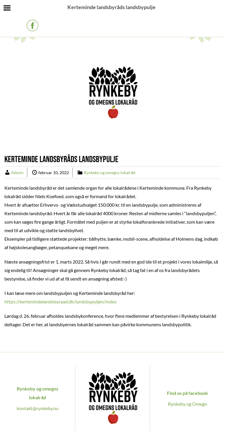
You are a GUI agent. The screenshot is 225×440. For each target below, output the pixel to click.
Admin (17, 172)
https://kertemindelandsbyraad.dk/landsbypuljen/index (60, 301)
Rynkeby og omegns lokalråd (109, 172)
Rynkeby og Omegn (187, 404)
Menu (7, 8)
